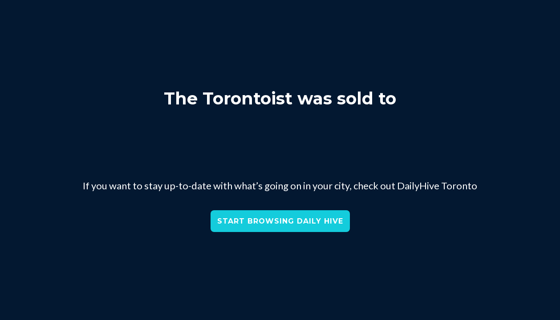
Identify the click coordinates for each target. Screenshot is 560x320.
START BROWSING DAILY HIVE (280, 221)
